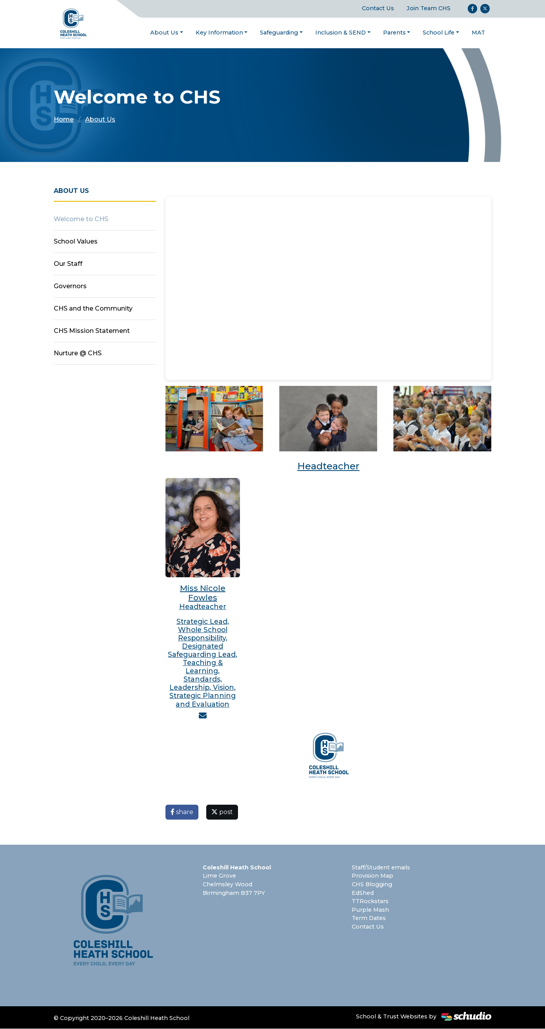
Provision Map (372, 876)
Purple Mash (370, 910)
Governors (70, 286)
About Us (164, 32)
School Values (76, 241)
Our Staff (68, 264)
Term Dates (369, 918)
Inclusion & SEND (340, 32)
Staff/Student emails (381, 867)
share (182, 812)
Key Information (219, 32)
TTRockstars (370, 901)
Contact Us (378, 8)
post (222, 812)
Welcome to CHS (81, 219)
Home (64, 120)
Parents (394, 32)
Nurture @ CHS (78, 353)
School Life (438, 32)
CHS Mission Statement (92, 331)
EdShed (363, 892)
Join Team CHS (429, 8)
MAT (478, 32)
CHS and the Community (93, 309)
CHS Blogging (372, 884)
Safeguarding (279, 32)
